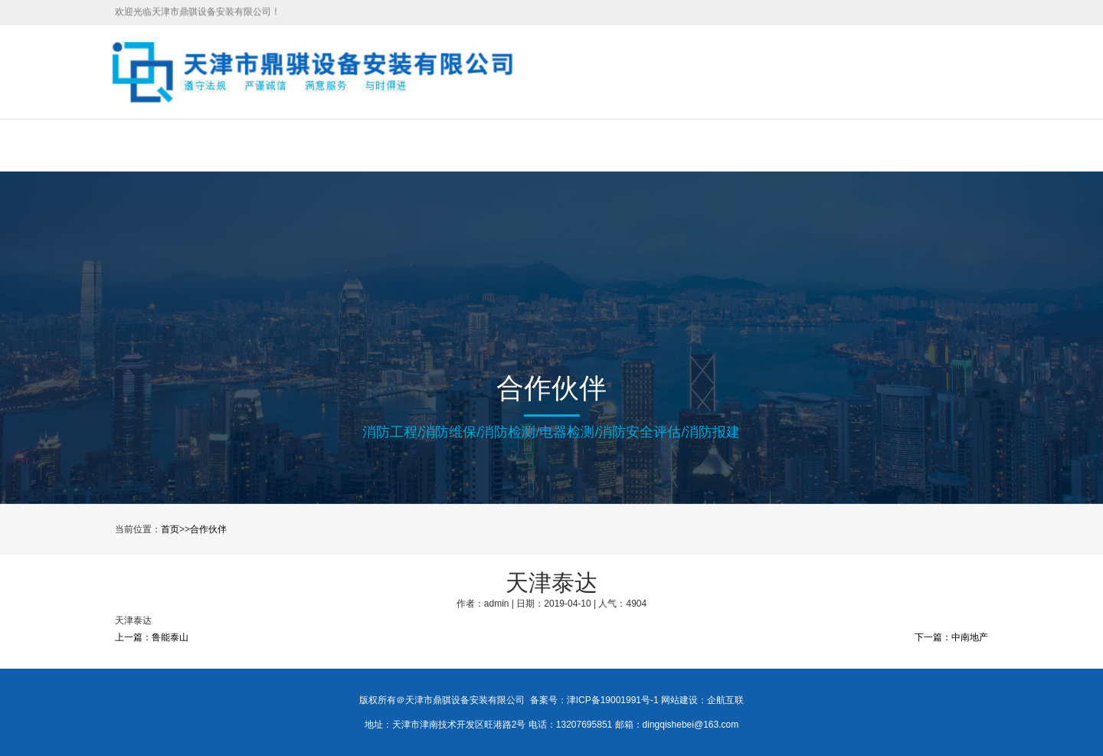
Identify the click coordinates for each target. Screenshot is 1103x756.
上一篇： (133, 637)
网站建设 (679, 700)
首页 (200, 145)
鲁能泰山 (170, 637)
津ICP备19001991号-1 (613, 700)
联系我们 (773, 145)
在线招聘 (606, 145)
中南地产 (969, 637)
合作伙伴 (690, 145)
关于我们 (272, 145)
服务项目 (356, 145)
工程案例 (439, 145)
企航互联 (725, 700)
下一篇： (933, 637)
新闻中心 (523, 145)
